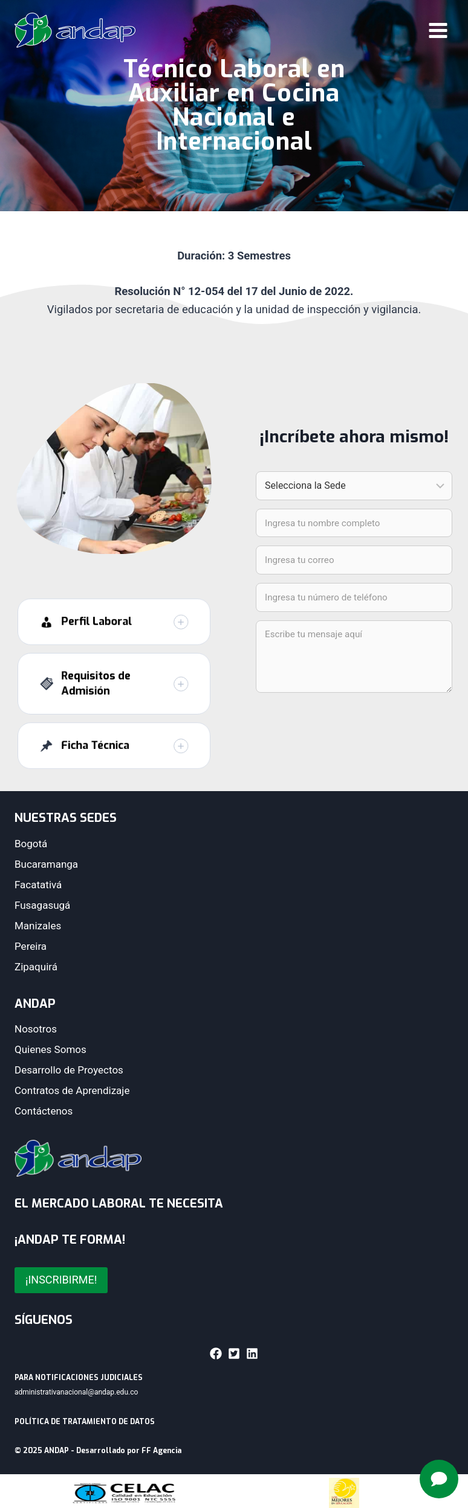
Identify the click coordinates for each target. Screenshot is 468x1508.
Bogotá (31, 844)
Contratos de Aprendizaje (72, 1090)
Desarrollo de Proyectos (69, 1070)
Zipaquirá (36, 967)
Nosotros (36, 1029)
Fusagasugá (42, 905)
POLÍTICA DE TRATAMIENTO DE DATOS (85, 1422)
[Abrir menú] (437, 30)
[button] (113, 641)
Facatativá (38, 885)
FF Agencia (161, 1451)
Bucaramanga (46, 864)
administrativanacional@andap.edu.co (76, 1392)
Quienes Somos (50, 1049)
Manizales (38, 926)
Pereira (31, 946)
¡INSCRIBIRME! (61, 1279)
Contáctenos (44, 1111)
